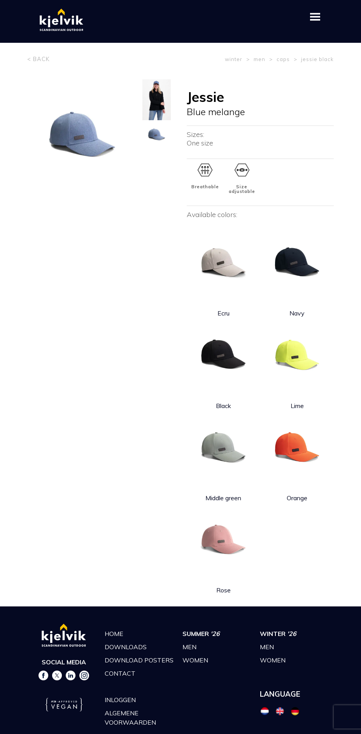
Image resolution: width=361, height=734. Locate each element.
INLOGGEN (120, 700)
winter (233, 59)
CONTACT (120, 673)
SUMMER (201, 634)
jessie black (317, 59)
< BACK (38, 59)
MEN (189, 647)
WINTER (278, 634)
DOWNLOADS (126, 647)
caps (283, 59)
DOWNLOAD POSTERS (139, 660)
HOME (114, 634)
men (259, 59)
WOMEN (195, 660)
